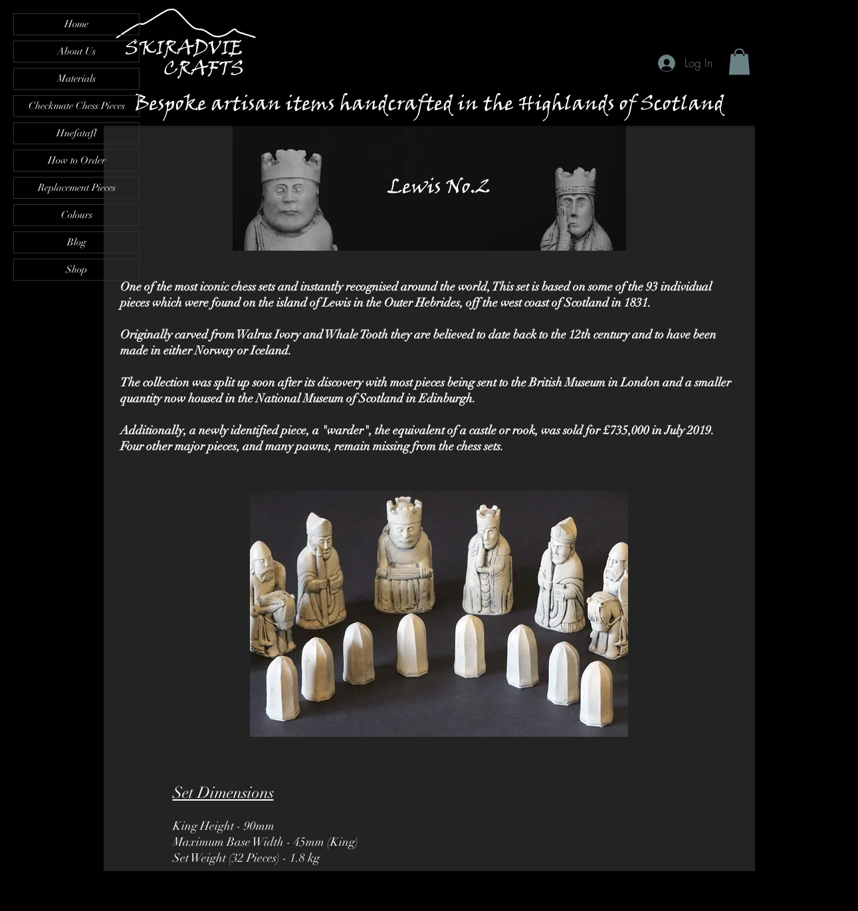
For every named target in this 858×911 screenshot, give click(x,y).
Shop (76, 269)
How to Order (77, 160)
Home (76, 24)
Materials (76, 78)
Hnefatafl (76, 133)
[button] (739, 61)
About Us (76, 51)
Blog (76, 242)
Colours (76, 215)
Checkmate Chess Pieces (77, 106)
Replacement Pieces (77, 188)
